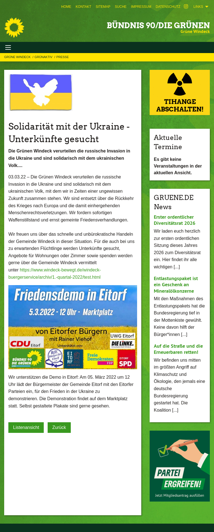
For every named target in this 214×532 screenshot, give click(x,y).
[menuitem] (66, 6)
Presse (62, 57)
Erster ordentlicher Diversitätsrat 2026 (174, 220)
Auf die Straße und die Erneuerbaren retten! (178, 349)
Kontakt (83, 7)
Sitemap (103, 7)
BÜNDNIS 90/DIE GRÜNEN (158, 25)
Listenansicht (26, 427)
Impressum (141, 7)
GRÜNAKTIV (44, 57)
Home (66, 7)
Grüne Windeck (17, 57)
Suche (121, 7)
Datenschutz (168, 7)
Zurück (59, 427)
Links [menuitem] (198, 7)
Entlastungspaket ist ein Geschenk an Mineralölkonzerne (176, 284)
